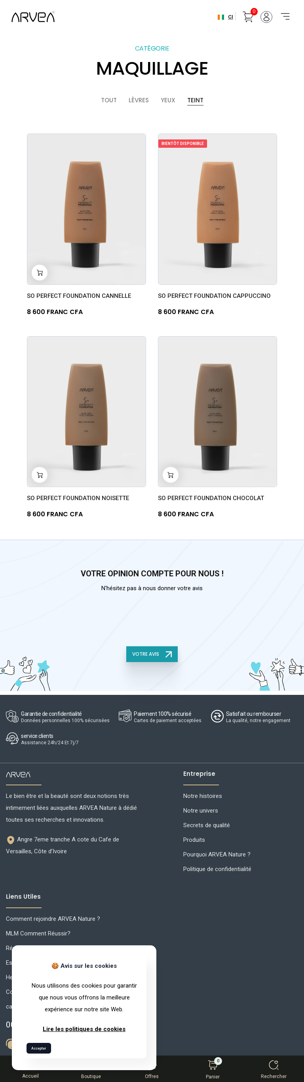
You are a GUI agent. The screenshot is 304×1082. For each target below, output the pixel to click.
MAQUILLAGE (152, 66)
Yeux (168, 98)
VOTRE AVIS (152, 652)
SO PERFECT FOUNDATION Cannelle (79, 293)
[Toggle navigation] (282, 12)
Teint (195, 98)
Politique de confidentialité (217, 867)
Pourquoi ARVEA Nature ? (217, 852)
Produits (194, 838)
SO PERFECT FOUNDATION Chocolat (211, 496)
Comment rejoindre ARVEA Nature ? (53, 917)
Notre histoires (202, 794)
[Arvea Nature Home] (33, 16)
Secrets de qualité (206, 823)
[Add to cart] (40, 270)
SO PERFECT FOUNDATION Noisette (78, 496)
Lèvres (139, 98)
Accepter (38, 1048)
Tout (109, 98)
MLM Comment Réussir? (38, 931)
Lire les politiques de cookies (84, 1029)
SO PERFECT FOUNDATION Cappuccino (214, 293)
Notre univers (200, 809)
